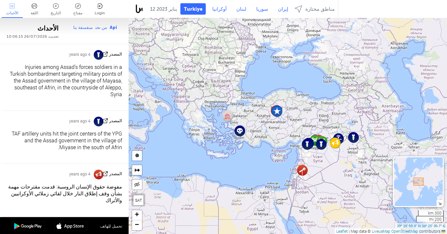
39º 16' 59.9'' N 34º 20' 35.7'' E (421, 226)
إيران (283, 9)
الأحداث (12, 9)
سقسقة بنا (83, 27)
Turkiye (193, 9)
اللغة (34, 9)
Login (100, 9)
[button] (277, 111)
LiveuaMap (381, 231)
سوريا (262, 9)
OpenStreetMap (404, 231)
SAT (138, 200)
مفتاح (77, 9)
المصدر (115, 54)
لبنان (241, 9)
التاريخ (55, 9)
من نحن (101, 27)
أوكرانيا (219, 9)
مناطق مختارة (315, 9)
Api (113, 27)
